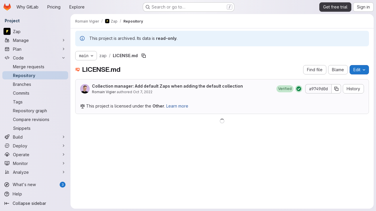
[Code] (35, 58)
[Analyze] (35, 172)
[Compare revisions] (35, 119)
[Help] (35, 194)
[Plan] (35, 49)
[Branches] (35, 84)
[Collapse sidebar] (35, 203)
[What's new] (35, 185)
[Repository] (35, 75)
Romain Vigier (104, 92)
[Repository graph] (35, 110)
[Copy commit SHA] (336, 88)
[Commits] (35, 93)
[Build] (35, 137)
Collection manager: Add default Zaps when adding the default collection (167, 86)
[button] (284, 88)
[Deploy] (35, 146)
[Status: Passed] (298, 88)
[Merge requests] (35, 66)
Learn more (177, 105)
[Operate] (35, 154)
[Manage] (35, 40)
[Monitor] (35, 163)
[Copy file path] (143, 55)
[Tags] (35, 102)
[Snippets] (35, 128)
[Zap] (35, 31)
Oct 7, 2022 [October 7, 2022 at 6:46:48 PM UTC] (142, 92)
